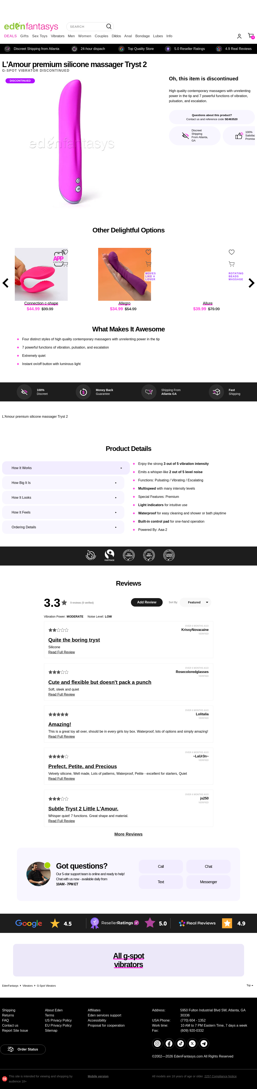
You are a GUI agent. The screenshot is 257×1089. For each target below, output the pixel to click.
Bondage (142, 36)
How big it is (21, 483)
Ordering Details (24, 527)
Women (84, 36)
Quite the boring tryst (74, 640)
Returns (8, 1015)
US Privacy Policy (58, 1020)
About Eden (54, 1010)
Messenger (208, 882)
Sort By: (173, 602)
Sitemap (51, 1030)
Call (161, 866)
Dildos (116, 36)
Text (161, 882)
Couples (101, 36)
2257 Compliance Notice (220, 1076)
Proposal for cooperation (106, 1025)
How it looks (21, 497)
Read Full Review (61, 652)
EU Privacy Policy (58, 1025)
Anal (128, 36)
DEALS (10, 36)
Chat (208, 866)
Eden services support (104, 1015)
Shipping (8, 1010)
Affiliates (94, 1010)
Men (71, 36)
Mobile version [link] (98, 1076)
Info (169, 36)
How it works (22, 468)
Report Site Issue (15, 1030)
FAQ (5, 1020)
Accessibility (97, 1020)
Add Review (146, 602)
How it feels (21, 512)
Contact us (10, 1025)
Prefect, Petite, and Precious (82, 766)
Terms (49, 1015)
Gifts (24, 36)
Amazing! (59, 724)
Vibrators (58, 36)
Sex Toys (40, 36)
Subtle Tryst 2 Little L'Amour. (83, 809)
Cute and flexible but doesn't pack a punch (99, 682)
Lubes (158, 36)
